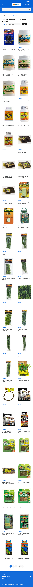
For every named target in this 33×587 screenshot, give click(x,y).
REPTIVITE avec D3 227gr (8, 151)
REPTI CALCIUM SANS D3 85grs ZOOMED (23, 50)
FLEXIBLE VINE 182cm (7, 405)
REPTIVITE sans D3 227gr (8, 125)
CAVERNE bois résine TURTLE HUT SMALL (23, 177)
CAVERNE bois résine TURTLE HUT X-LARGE (7, 202)
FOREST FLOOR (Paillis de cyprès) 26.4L (8, 534)
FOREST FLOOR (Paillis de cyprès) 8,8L (24, 534)
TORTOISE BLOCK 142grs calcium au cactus (24, 202)
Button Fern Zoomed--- (23, 380)
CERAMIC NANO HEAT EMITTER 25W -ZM (23, 406)
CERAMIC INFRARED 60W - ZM (24, 432)
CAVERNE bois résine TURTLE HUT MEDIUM (7, 177)
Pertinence (14, 24)
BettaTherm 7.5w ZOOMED (8, 49)
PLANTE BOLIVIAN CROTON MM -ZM (8, 279)
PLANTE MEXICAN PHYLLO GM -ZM (24, 330)
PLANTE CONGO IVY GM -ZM (8, 355)
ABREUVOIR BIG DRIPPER (23, 227)
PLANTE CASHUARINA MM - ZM (24, 304)
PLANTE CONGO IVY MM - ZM (24, 253)
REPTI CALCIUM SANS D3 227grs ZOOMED (7, 75)
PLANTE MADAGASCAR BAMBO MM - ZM (7, 330)
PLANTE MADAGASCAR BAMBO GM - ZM (7, 381)
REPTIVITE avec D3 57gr (23, 125)
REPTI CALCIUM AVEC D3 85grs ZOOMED (23, 75)
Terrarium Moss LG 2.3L (7, 456)
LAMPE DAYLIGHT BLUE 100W (7, 559)
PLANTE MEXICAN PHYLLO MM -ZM (8, 253)
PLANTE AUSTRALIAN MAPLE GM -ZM (24, 355)
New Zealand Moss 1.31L (24, 507)
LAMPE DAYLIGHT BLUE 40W (24, 558)
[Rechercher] (16, 9)
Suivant (22, 566)
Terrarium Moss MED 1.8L (24, 456)
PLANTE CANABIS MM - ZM (24, 278)
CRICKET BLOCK (5, 227)
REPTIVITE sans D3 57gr (23, 100)
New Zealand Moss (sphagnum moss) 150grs (8, 483)
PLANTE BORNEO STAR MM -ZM (8, 304)
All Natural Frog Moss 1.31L (8, 507)
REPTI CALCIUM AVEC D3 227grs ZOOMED (7, 100)
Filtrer (24, 24)
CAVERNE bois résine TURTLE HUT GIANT (23, 151)
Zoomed (4, 47)
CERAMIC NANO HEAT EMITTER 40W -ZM (7, 432)
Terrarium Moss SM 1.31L (24, 482)
